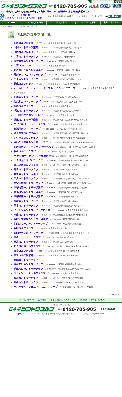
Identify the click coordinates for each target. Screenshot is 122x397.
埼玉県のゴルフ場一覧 (28, 26)
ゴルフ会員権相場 (58, 22)
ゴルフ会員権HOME (9, 26)
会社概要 (84, 300)
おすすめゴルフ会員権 (85, 22)
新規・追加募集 (111, 22)
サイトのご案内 (98, 300)
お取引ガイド (44, 300)
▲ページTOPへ (114, 295)
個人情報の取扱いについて (65, 300)
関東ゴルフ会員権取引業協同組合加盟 (23, 18)
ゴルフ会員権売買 (34, 22)
